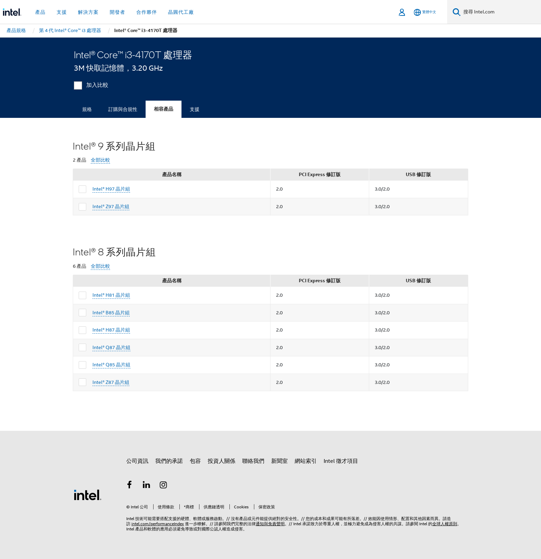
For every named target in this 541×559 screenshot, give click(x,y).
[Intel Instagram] (163, 486)
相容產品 (163, 109)
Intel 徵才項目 (341, 461)
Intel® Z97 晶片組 (110, 206)
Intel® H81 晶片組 (111, 295)
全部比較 (100, 160)
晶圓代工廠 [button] (181, 12)
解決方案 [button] (88, 12)
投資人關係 (221, 461)
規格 (87, 109)
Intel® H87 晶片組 (111, 330)
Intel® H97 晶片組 (111, 189)
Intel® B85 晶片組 (111, 312)
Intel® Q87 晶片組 (111, 347)
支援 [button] (62, 12)
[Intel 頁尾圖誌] (87, 494)
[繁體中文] (425, 12)
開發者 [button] (117, 12)
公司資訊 (137, 461)
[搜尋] (457, 12)
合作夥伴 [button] (146, 12)
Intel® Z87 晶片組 (110, 382)
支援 (194, 109)
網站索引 (306, 461)
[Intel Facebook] (129, 486)
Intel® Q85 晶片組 (111, 365)
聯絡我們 (253, 461)
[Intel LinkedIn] (147, 486)
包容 (195, 461)
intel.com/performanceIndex (157, 523)
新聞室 (279, 461)
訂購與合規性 (122, 109)
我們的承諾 (169, 461)
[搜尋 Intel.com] (501, 12)
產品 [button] (40, 12)
